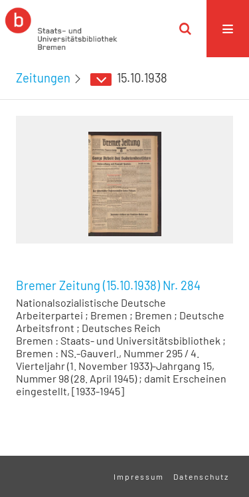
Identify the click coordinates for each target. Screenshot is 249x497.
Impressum (139, 476)
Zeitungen (43, 78)
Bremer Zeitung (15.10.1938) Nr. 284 (108, 285)
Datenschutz (201, 476)
